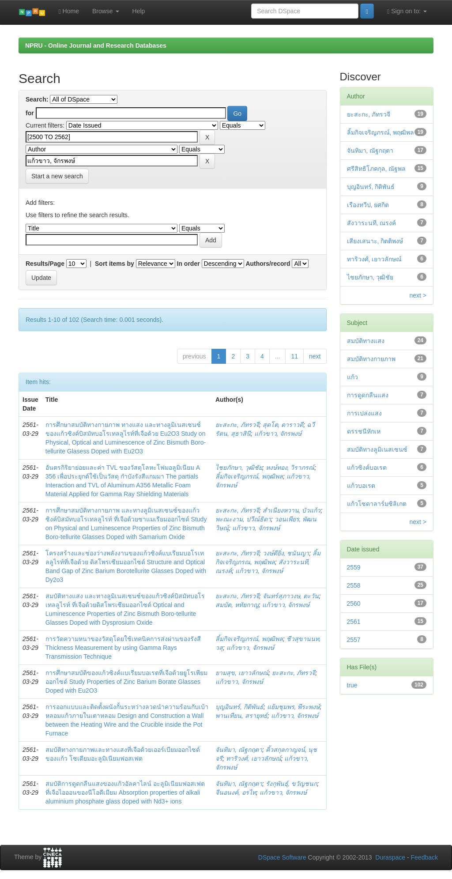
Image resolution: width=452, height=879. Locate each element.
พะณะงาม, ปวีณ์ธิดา (243, 519)
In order (188, 263)
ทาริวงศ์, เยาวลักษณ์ (253, 758)
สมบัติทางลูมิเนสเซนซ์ (377, 449)
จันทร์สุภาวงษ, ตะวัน (291, 596)
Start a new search (57, 176)
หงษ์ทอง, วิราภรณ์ (290, 467)
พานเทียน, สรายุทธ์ (241, 715)
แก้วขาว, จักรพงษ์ (278, 433)
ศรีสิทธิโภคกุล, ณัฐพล (376, 168)
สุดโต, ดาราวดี (283, 424)
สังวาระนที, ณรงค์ (371, 222)
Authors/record (267, 263)
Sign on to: (407, 11)
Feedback (424, 857)
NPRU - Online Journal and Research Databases (95, 45)
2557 (354, 639)
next (314, 356)
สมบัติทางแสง (365, 340)
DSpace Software (282, 857)
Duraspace (390, 857)
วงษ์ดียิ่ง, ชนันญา (286, 553)
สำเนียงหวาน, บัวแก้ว (292, 510)
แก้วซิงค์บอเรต (367, 467)
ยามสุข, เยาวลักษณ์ (241, 672)
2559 (354, 567)
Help (138, 11)
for (30, 113)
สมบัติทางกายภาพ (371, 358)
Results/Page (45, 263)
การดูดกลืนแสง (367, 395)
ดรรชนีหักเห (363, 431)
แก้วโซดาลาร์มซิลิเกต (377, 503)
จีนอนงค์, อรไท (235, 792)
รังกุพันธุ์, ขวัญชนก (291, 783)
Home (69, 11)
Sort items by (114, 263)
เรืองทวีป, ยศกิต (368, 204)
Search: (37, 99)
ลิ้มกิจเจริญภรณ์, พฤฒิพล (249, 476)
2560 (354, 603)
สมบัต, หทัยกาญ (237, 604)
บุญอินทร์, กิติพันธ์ (239, 706)
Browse (105, 11)
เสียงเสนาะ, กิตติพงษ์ (375, 241)
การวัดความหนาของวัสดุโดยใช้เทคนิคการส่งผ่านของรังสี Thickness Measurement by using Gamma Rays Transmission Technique (123, 647)
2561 (354, 621)
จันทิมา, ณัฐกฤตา (238, 749)
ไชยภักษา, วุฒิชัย (238, 467)
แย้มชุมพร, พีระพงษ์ (293, 706)
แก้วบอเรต (361, 485)
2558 (354, 585)
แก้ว (352, 377)
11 (294, 356)
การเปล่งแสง (364, 413)
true (352, 685)
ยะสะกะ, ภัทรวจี (237, 424)
